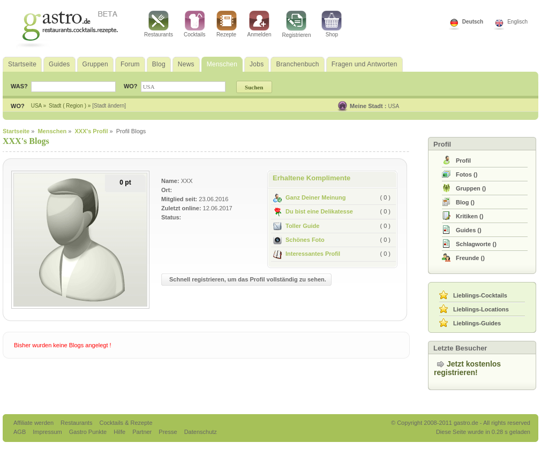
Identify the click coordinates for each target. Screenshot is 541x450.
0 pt (125, 182)
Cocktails (195, 24)
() (466, 174)
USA (394, 106)
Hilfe (120, 432)
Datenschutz (200, 432)
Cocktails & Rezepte (125, 423)
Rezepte (226, 24)
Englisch (517, 22)
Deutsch (472, 22)
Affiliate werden (34, 423)
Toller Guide (296, 226)
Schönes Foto (299, 240)
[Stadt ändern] (109, 106)
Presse (168, 432)
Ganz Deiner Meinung (309, 197)
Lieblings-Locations (481, 309)
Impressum (48, 432)
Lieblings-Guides (477, 323)
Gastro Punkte (88, 432)
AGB (20, 432)
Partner (142, 432)
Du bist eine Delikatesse (313, 211)
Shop (331, 24)
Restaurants (158, 24)
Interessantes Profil (306, 253)
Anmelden (259, 24)
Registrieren (296, 24)
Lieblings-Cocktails (480, 295)
